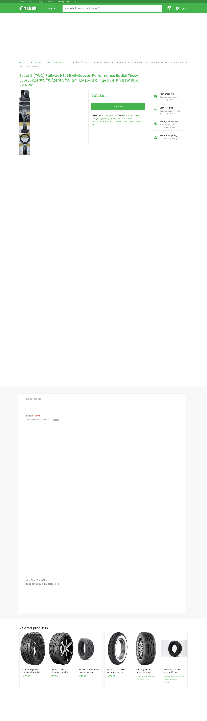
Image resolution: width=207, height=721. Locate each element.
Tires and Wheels (55, 62)
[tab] (33, 399)
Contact (50, 1)
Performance (97, 121)
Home (21, 1)
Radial (108, 121)
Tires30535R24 (134, 121)
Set (120, 121)
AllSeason (137, 115)
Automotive (36, 62)
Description (33, 399)
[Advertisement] (103, 35)
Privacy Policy (63, 1)
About (31, 1)
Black (93, 118)
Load (130, 118)
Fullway (105, 118)
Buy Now (118, 106)
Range (115, 121)
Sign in (181, 8)
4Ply (130, 115)
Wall (93, 124)
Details (138, 683)
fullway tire (115, 118)
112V (125, 115)
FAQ (75, 1)
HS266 (124, 118)
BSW (99, 118)
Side (124, 121)
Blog (40, 1)
